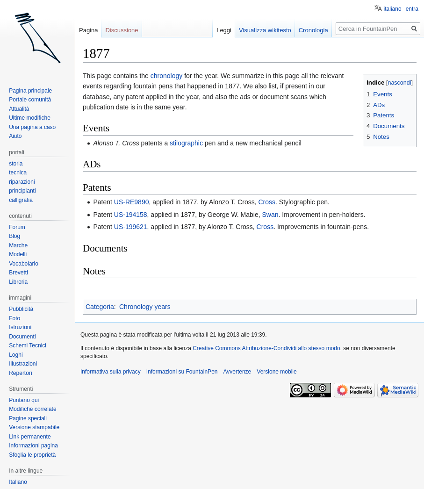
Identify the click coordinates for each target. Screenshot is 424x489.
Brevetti (18, 272)
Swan (270, 214)
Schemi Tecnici (27, 345)
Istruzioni (20, 327)
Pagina (88, 30)
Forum (17, 227)
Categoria (100, 306)
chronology (167, 75)
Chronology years (145, 306)
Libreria (18, 282)
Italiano (18, 482)
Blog (14, 236)
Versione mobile (276, 371)
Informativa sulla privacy (110, 371)
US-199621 (130, 226)
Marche (18, 245)
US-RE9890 (131, 202)
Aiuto (15, 136)
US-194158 (130, 214)
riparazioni (22, 182)
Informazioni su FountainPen (182, 371)
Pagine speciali (28, 418)
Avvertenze (237, 371)
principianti (22, 190)
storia (15, 163)
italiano (393, 9)
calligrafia (21, 200)
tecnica (18, 172)
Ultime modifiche (29, 118)
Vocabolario (23, 263)
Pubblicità (21, 309)
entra (412, 9)
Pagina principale (30, 90)
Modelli (18, 254)
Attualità (19, 109)
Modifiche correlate (32, 409)
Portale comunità (30, 99)
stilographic (186, 143)
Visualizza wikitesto (265, 30)
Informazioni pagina (33, 445)
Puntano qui (24, 400)
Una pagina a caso (32, 127)
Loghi (15, 355)
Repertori (20, 373)
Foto (14, 318)
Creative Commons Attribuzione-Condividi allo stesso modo (266, 348)
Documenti (22, 336)
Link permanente (29, 436)
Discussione (121, 30)
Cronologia (313, 30)
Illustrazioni (23, 363)
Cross (266, 202)
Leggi (223, 30)
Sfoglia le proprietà (32, 455)
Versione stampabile (34, 427)
